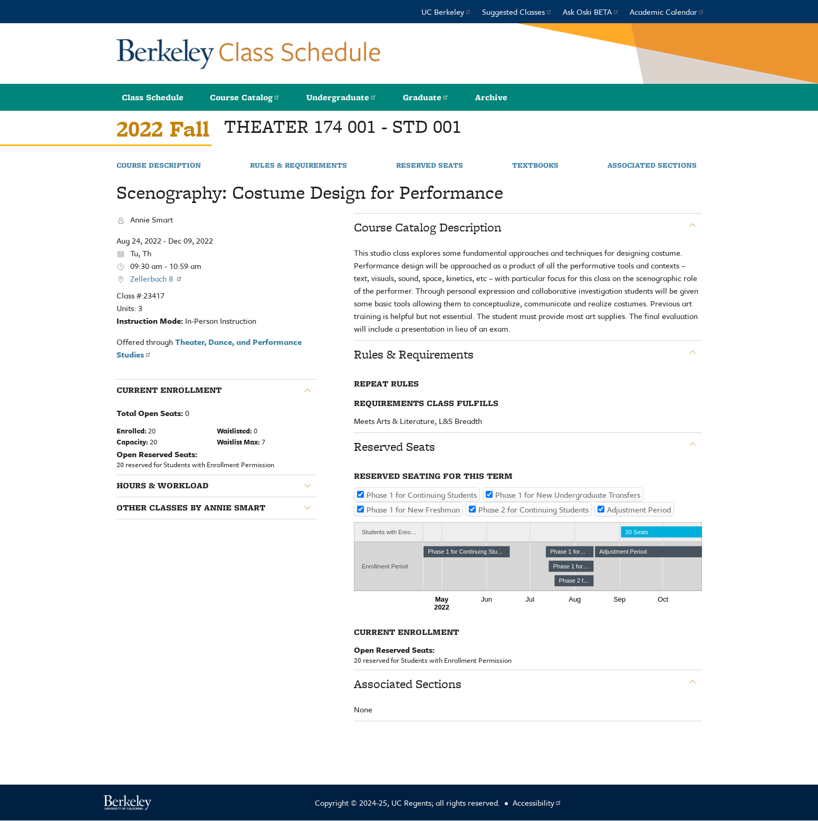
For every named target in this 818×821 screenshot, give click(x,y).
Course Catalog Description (428, 227)
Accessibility (537, 802)
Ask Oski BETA (591, 11)
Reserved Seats (429, 165)
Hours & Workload (162, 485)
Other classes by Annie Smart (191, 508)
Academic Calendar (667, 11)
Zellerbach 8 (156, 278)
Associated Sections (652, 165)
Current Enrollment (169, 390)
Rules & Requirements (298, 165)
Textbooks (535, 165)
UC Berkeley (446, 11)
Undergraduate (341, 97)
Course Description (159, 165)
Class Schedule (153, 97)
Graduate (426, 97)
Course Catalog (245, 97)
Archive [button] (491, 97)
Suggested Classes (517, 11)
